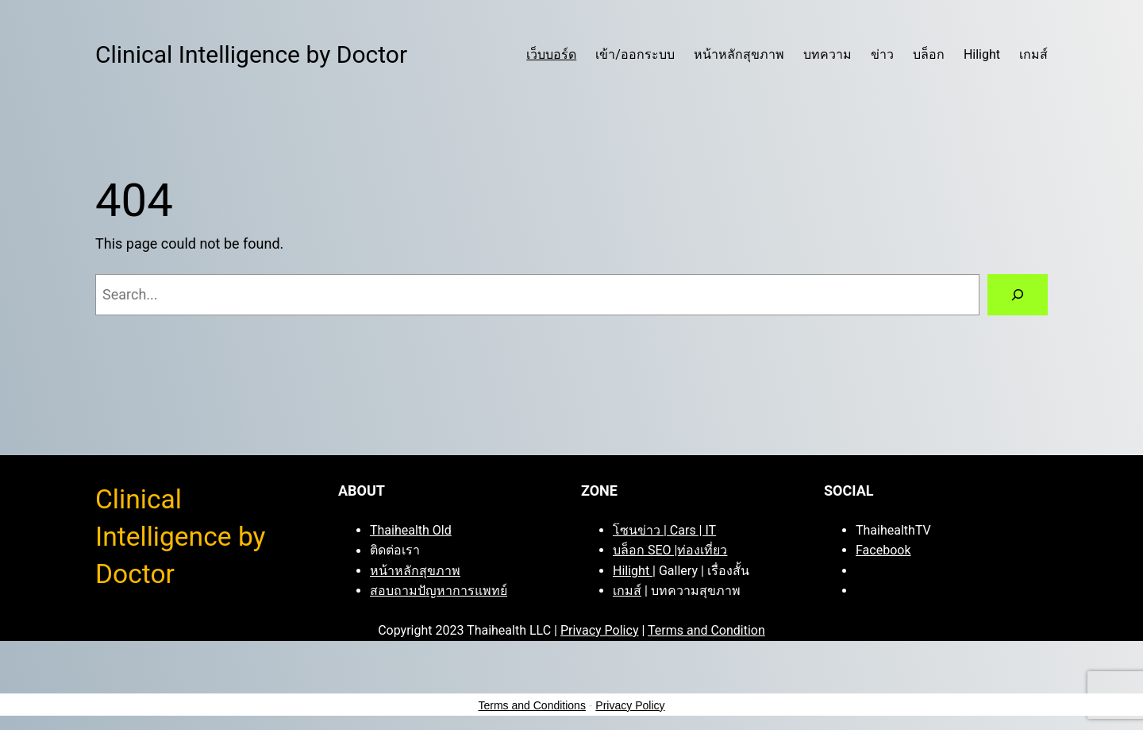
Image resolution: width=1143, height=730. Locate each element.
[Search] (1017, 294)
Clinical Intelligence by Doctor (251, 54)
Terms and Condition (706, 630)
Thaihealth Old (411, 530)
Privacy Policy (599, 630)
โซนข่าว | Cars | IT (664, 530)
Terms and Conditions (532, 705)
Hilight (632, 570)
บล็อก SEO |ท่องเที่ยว (670, 550)
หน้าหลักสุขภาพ (415, 570)
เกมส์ (627, 590)
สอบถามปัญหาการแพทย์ (438, 590)
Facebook (883, 550)
